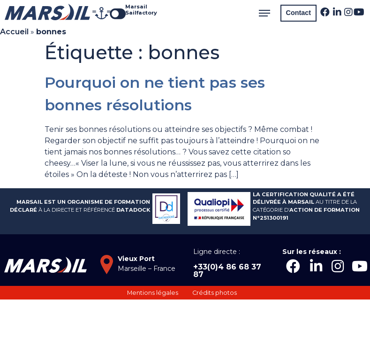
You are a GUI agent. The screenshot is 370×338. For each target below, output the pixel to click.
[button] (298, 13)
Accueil (14, 31)
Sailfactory (141, 12)
